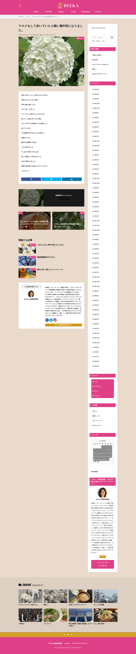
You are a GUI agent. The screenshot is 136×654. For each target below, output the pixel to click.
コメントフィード (97, 420)
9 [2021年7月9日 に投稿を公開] (105, 450)
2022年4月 (95, 202)
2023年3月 (95, 164)
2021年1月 (95, 272)
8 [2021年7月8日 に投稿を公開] (102, 450)
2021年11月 (95, 225)
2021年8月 (95, 239)
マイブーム (47, 624)
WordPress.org (96, 425)
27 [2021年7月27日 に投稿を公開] (97, 459)
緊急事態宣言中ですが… (46, 257)
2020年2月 (95, 324)
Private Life (97, 395)
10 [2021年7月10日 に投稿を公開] (108, 450)
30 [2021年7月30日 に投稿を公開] (105, 459)
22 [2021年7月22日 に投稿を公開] (102, 456)
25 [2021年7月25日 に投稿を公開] (111, 456)
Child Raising (97, 386)
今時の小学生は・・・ (98, 55)
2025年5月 (95, 89)
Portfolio (48, 12)
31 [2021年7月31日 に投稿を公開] (108, 459)
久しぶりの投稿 (99, 605)
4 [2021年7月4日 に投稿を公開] (110, 447)
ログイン (94, 411)
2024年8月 (95, 117)
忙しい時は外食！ (99, 624)
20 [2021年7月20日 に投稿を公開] (97, 456)
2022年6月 (95, 192)
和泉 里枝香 (94, 471)
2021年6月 (95, 249)
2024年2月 (95, 131)
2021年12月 (95, 220)
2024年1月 (95, 136)
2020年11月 (95, 281)
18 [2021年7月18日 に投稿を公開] (111, 453)
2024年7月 (95, 122)
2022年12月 (95, 178)
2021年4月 (95, 258)
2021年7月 (95, 244)
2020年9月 (95, 291)
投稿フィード (96, 416)
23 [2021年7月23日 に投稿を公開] (105, 456)
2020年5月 (95, 310)
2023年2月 (95, 169)
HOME (22, 16)
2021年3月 (95, 263)
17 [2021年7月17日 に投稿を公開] (108, 453)
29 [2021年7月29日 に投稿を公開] (102, 459)
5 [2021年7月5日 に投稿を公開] (94, 450)
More (102, 556)
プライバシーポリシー (80, 643)
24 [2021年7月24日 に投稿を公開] (108, 456)
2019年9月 (95, 347)
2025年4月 (95, 94)
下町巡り (21, 624)
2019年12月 (95, 333)
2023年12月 (95, 141)
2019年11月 (95, 338)
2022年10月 (95, 183)
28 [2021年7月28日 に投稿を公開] (100, 459)
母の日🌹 (95, 60)
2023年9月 (95, 150)
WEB (93, 41)
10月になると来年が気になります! (50, 245)
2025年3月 (95, 99)
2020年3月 (95, 319)
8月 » (98, 461)
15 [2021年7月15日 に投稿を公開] (102, 453)
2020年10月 (95, 286)
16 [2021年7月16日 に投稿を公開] (105, 453)
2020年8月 (95, 296)
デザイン (98, 41)
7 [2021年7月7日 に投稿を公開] (99, 450)
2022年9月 (95, 188)
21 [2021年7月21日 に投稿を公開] (100, 456)
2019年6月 (95, 361)
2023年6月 (95, 155)
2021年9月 (95, 235)
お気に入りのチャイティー (100, 74)
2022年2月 (95, 211)
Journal (28, 16)
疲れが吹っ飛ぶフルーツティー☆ (50, 269)
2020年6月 (95, 305)
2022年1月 (95, 216)
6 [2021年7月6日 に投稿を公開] (97, 450)
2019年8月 (95, 352)
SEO (103, 41)
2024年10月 (95, 108)
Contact (98, 12)
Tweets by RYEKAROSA (98, 28)
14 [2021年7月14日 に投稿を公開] (100, 453)
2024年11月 (95, 103)
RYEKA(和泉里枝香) (55, 643)
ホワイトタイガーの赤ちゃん (100, 64)
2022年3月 (95, 206)
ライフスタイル (52, 35)
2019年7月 (95, 356)
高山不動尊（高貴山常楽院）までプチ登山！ (80, 625)
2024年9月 (95, 113)
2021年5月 (95, 253)
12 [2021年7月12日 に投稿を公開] (94, 453)
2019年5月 (95, 366)
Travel (73, 12)
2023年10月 (95, 145)
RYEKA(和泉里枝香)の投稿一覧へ (63, 325)
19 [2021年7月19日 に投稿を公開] (94, 456)
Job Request (85, 12)
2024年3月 (95, 127)
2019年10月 (95, 342)
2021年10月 (95, 230)
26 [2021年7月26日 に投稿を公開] (94, 459)
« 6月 (94, 461)
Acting (61, 12)
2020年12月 (95, 277)
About (36, 12)
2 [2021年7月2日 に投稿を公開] (105, 447)
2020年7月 (95, 300)
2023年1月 (95, 174)
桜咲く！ (94, 69)
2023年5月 (95, 160)
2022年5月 (95, 197)
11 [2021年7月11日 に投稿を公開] (111, 450)
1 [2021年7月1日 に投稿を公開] (102, 447)
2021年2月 (95, 267)
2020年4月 (95, 314)
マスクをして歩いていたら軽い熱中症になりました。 (46, 16)
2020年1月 (95, 328)
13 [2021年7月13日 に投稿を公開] (97, 453)
